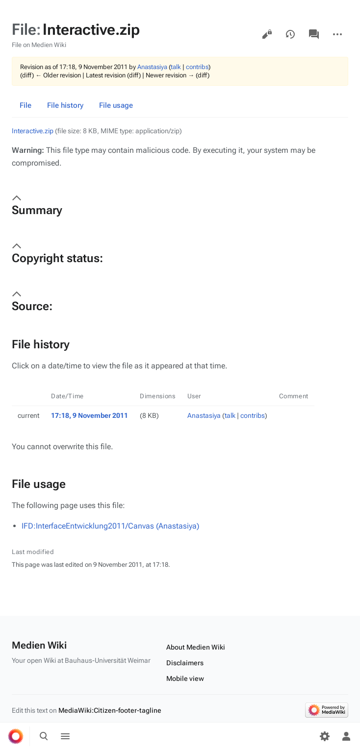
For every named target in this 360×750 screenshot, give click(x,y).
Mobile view (185, 678)
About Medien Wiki (195, 647)
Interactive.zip (32, 131)
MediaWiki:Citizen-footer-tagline (109, 710)
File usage (116, 105)
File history (65, 105)
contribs (197, 67)
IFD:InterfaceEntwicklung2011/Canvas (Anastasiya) (110, 526)
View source (267, 34)
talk (176, 67)
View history (290, 34)
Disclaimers (185, 663)
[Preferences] (324, 736)
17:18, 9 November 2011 (89, 415)
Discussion (314, 34)
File (25, 105)
